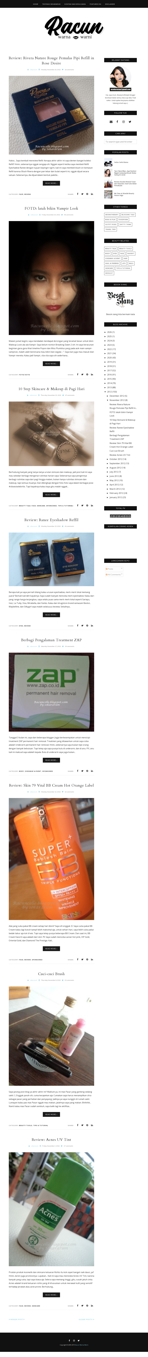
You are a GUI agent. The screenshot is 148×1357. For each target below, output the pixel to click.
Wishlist (109, 273)
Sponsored (51, 506)
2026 (109, 332)
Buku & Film (110, 219)
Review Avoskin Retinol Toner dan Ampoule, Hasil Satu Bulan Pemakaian (125, 183)
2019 (109, 362)
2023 (109, 345)
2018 (109, 366)
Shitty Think (125, 224)
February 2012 (116, 493)
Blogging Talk (128, 215)
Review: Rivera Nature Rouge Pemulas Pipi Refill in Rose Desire (51, 60)
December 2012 (117, 395)
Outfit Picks (110, 224)
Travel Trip (110, 229)
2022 (109, 349)
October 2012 (116, 459)
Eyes (21, 626)
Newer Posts (17, 1325)
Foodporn (123, 219)
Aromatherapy (111, 215)
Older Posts (86, 1325)
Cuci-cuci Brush (51, 979)
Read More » (51, 183)
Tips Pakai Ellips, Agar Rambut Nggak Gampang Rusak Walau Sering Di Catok (125, 173)
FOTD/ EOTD (24, 375)
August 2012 (115, 467)
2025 (109, 336)
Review (27, 194)
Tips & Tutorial (65, 506)
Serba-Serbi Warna (121, 162)
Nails (131, 263)
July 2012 (114, 471)
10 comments (69, 646)
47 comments (70, 395)
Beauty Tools (25, 1131)
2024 (109, 340)
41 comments (69, 526)
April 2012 (114, 484)
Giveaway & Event (33, 771)
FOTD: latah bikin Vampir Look (51, 208)
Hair (125, 258)
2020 (109, 357)
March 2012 (115, 489)
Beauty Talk (25, 506)
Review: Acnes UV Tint (51, 1144)
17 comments (68, 1151)
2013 (109, 387)
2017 (109, 370)
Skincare (41, 506)
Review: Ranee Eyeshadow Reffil (51, 520)
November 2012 (117, 400)
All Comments (113, 574)
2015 (109, 379)
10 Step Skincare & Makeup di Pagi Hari (51, 388)
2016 (109, 374)
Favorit (130, 253)
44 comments (68, 215)
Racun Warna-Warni (81, 1350)
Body (21, 771)
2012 (109, 391)
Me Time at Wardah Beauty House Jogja (124, 194)
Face (21, 194)
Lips (124, 263)
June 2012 (114, 476)
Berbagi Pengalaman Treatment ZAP (51, 640)
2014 (109, 383)
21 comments (69, 985)
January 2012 (116, 497)
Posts (109, 569)
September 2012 (117, 463)
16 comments (69, 70)
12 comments (69, 797)
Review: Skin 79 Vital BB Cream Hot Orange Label (51, 788)
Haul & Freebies (112, 263)
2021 (109, 353)
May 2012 (114, 480)
